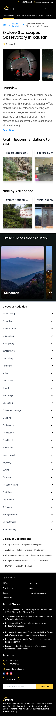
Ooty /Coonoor (46, 555)
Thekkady (18, 566)
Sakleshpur (23, 555)
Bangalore (26, 545)
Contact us (7, 598)
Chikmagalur (10, 555)
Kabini (19, 550)
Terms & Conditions (38, 593)
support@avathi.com (43, 2)
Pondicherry (39, 550)
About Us (33, 583)
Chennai (28, 550)
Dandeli (16, 561)
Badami (28, 566)
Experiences (8, 588)
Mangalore (37, 545)
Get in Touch (11, 679)
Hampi (8, 561)
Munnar (8, 566)
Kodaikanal (43, 561)
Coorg (7, 545)
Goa (34, 561)
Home (5, 583)
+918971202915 (25, 2)
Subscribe (45, 686)
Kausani (6, 25)
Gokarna (34, 555)
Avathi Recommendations (30, 15)
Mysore (16, 545)
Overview (8, 15)
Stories (32, 588)
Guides (5, 593)
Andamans (10, 550)
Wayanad (26, 561)
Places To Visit (15, 24)
